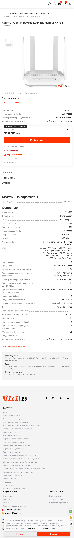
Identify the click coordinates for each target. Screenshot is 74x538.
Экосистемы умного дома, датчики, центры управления (24, 469)
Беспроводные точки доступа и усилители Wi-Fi (21, 425)
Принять (53, 534)
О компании (7, 496)
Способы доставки (56, 499)
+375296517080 (11, 509)
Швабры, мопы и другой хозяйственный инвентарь (22, 462)
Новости (6, 499)
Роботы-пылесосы (10, 479)
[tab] (37, 172)
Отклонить (20, 534)
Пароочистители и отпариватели (15, 439)
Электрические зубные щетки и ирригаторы (19, 455)
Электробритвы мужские (12, 475)
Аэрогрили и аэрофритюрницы (14, 442)
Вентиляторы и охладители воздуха (16, 465)
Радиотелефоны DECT (11, 415)
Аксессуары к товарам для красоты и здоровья (21, 459)
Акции (5, 412)
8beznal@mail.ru (13, 513)
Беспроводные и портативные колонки (17, 429)
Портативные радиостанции (13, 449)
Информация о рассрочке (58, 503)
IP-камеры (7, 482)
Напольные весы (9, 432)
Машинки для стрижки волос (14, 489)
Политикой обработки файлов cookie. (41, 528)
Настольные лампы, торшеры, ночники (18, 472)
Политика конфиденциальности (15, 506)
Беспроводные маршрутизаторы (15, 422)
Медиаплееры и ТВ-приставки (14, 419)
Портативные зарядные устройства (16, 445)
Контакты (6, 503)
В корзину (37, 140)
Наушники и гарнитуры (12, 435)
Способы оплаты (55, 496)
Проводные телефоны (11, 452)
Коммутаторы (8, 485)
